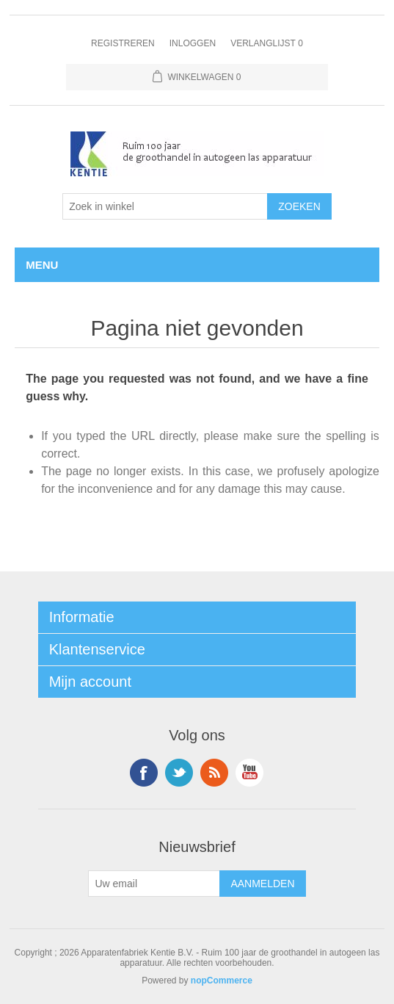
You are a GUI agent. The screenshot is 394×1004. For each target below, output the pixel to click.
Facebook (144, 773)
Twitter (179, 773)
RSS (214, 773)
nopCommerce (221, 980)
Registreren (123, 43)
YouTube (249, 773)
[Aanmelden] (154, 883)
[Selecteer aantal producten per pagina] (165, 206)
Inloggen (192, 43)
